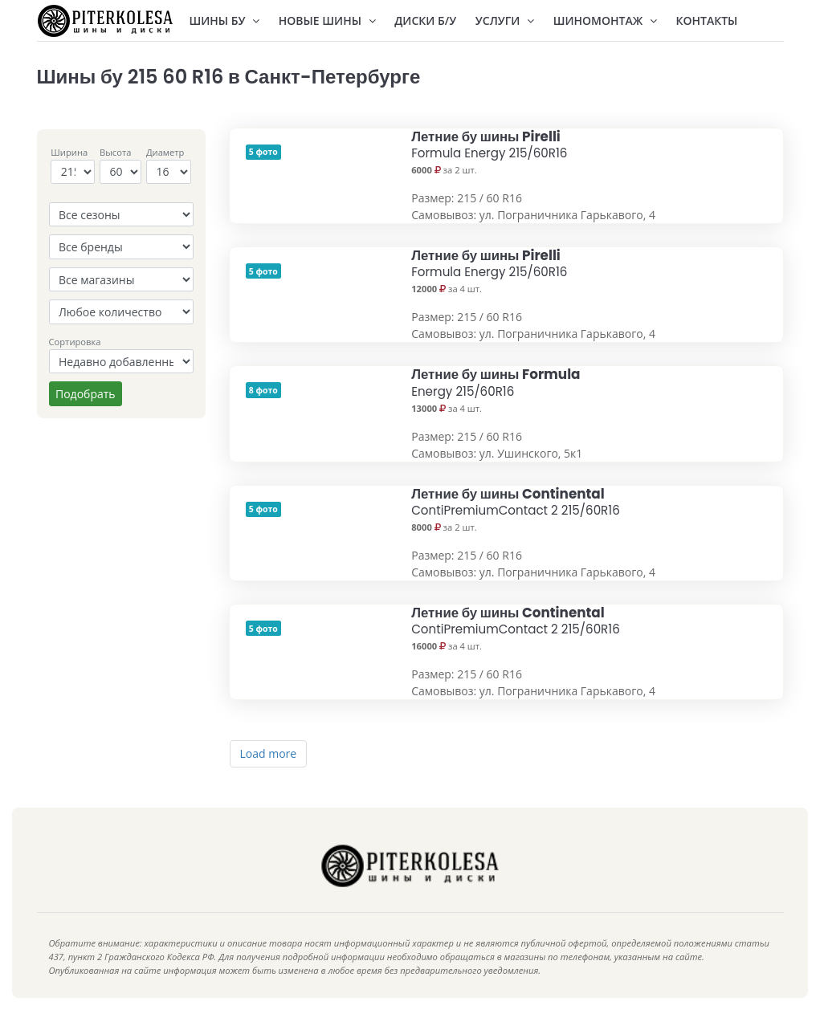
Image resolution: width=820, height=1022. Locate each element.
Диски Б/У (425, 20)
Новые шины (327, 20)
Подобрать (85, 393)
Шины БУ (225, 20)
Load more (268, 753)
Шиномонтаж (605, 20)
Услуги (504, 20)
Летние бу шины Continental (515, 501)
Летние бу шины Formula (495, 381)
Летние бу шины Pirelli (489, 144)
